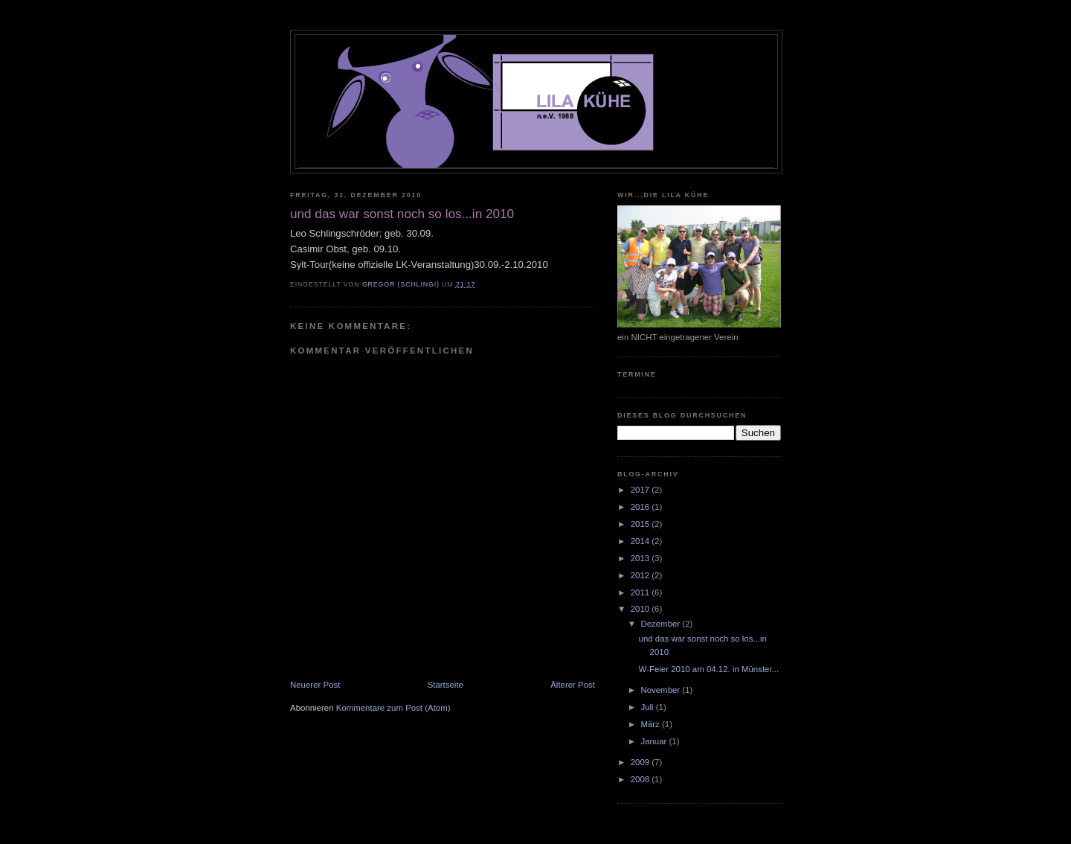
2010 (641, 608)
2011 (641, 592)
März (651, 724)
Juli (647, 707)
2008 (641, 779)
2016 (641, 506)
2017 (641, 489)
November (661, 689)
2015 (641, 523)
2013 (641, 558)
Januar (654, 741)
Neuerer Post (315, 684)
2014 (641, 541)
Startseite (445, 684)
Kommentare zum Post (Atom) (393, 707)
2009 (641, 762)
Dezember (661, 623)
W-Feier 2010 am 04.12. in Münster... (709, 669)
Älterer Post (572, 684)
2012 (641, 575)
